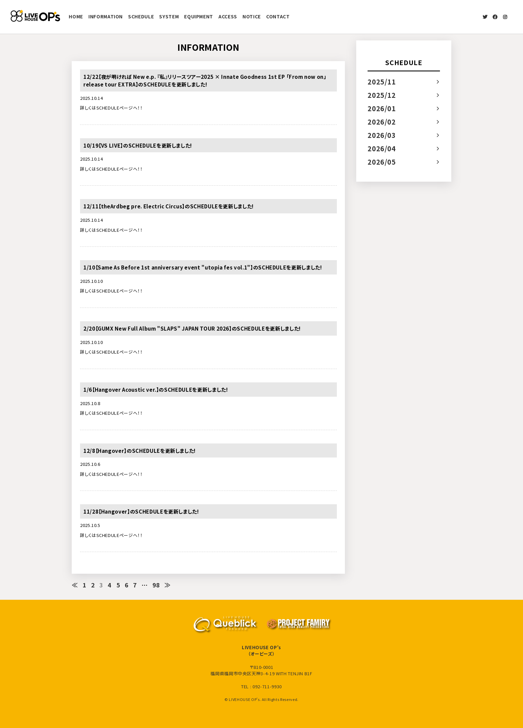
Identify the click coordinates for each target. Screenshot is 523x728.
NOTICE (251, 16)
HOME (76, 16)
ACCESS (227, 16)
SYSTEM (169, 16)
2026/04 (382, 148)
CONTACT (278, 16)
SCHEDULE (141, 16)
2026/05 (382, 162)
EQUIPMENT (198, 16)
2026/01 (382, 108)
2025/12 (382, 95)
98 (156, 584)
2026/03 (382, 135)
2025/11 (382, 81)
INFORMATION (105, 16)
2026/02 (382, 122)
